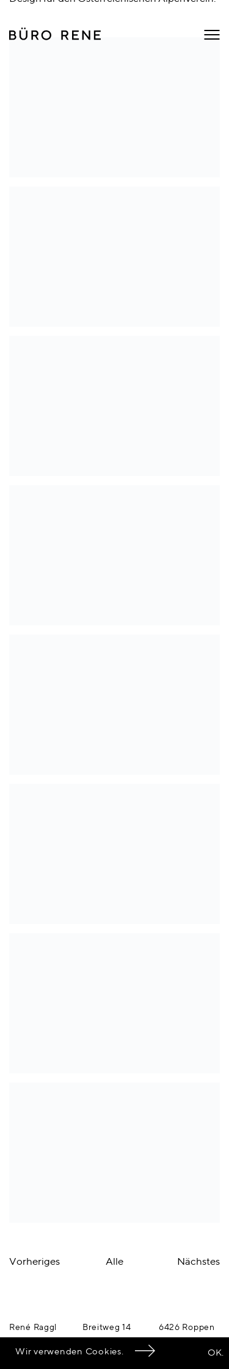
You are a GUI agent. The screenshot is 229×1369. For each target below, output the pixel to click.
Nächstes (198, 1262)
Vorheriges (34, 1262)
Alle (114, 1262)
